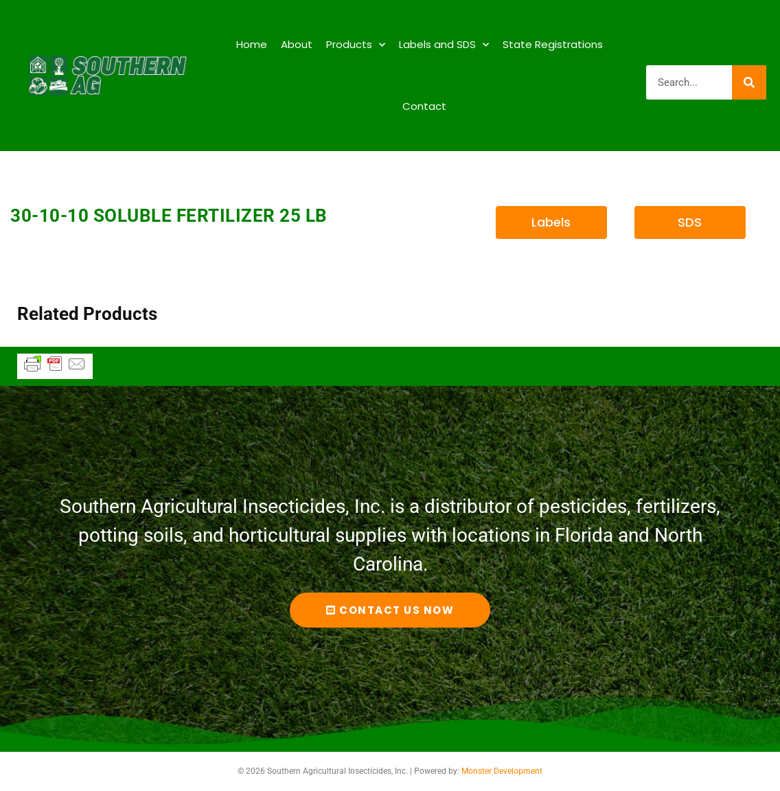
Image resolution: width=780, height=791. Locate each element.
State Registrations (553, 44)
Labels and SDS (444, 45)
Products (355, 45)
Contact (424, 106)
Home (251, 44)
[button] (551, 222)
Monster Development (501, 771)
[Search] (749, 82)
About (296, 44)
